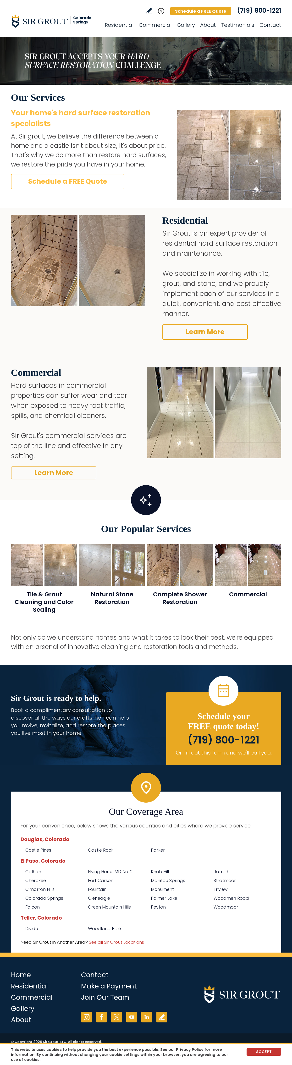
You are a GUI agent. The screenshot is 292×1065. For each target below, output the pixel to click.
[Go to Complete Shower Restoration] (180, 581)
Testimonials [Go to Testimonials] (237, 25)
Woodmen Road (231, 898)
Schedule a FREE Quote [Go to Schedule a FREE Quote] (200, 11)
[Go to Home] (54, 21)
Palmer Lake (164, 898)
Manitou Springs (168, 880)
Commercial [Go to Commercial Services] (155, 25)
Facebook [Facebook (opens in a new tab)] (101, 1017)
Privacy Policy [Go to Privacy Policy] (190, 1049)
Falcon (32, 907)
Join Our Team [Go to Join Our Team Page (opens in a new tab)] (105, 997)
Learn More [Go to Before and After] (205, 332)
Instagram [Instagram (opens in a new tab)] (86, 1017)
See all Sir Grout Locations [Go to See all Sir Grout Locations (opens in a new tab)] (116, 942)
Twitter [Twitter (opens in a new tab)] (116, 1017)
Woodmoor (226, 907)
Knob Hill (160, 872)
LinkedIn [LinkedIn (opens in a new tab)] (146, 1017)
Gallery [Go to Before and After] (186, 25)
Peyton (158, 907)
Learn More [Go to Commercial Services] (53, 472)
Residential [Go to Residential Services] (119, 25)
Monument (162, 889)
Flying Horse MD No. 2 (110, 872)
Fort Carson (100, 880)
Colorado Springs (44, 898)
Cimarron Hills (40, 889)
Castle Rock (100, 850)
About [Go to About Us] (208, 25)
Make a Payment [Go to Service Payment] (109, 986)
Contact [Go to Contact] (270, 25)
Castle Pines (38, 850)
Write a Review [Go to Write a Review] (149, 10)
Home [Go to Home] (21, 975)
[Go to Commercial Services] (248, 581)
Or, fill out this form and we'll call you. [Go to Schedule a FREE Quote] (224, 752)
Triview (221, 889)
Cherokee (35, 880)
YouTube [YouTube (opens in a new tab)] (131, 1017)
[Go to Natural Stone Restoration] (112, 581)
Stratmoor (225, 880)
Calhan (33, 872)
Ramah (221, 872)
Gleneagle (99, 898)
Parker (158, 850)
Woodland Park (104, 929)
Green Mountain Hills (109, 907)
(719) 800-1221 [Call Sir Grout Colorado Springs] (259, 10)
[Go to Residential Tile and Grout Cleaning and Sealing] (44, 581)
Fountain (97, 889)
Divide (31, 929)
